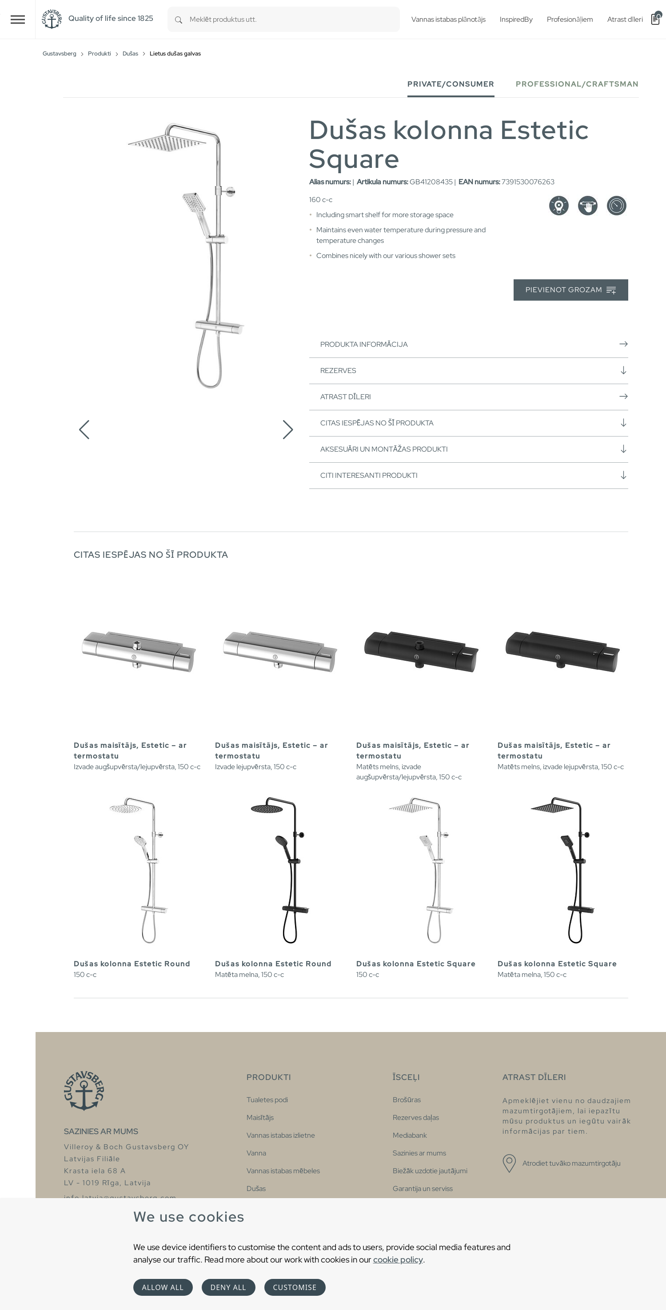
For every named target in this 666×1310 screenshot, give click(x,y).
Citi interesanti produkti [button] (474, 475)
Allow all (163, 1287)
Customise (295, 1287)
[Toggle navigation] (18, 19)
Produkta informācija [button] (474, 344)
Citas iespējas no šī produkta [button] (474, 423)
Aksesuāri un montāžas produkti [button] (474, 449)
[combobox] (295, 19)
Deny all (229, 1287)
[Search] (178, 19)
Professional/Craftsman (577, 84)
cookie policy (398, 1259)
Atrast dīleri (474, 396)
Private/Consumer (451, 84)
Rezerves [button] (474, 370)
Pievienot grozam (571, 290)
